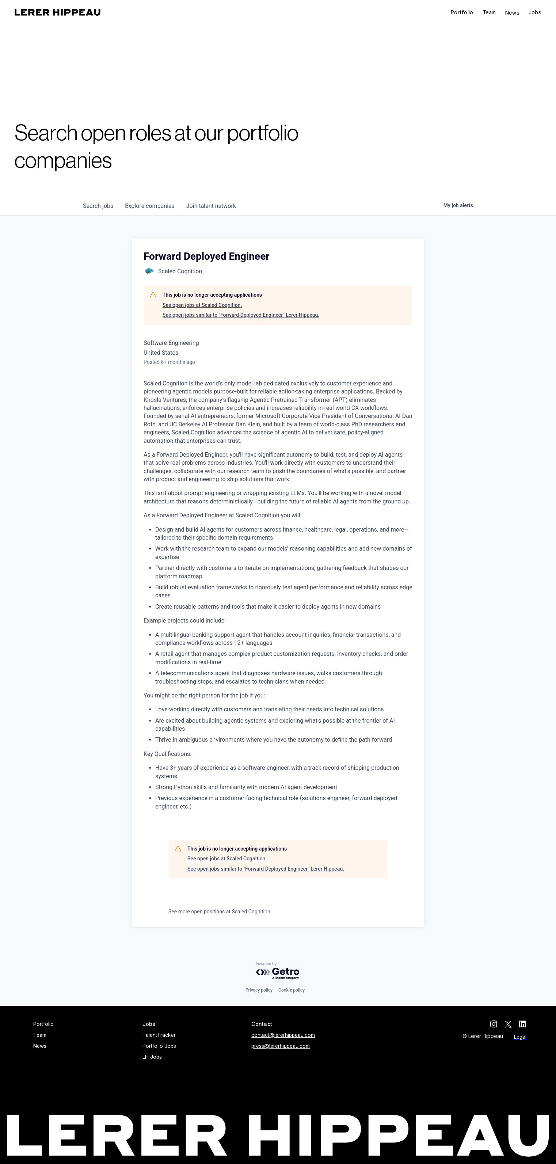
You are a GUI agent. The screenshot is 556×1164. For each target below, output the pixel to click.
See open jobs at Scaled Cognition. (202, 305)
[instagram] (493, 1024)
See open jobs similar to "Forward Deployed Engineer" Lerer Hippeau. (241, 315)
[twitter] (508, 1024)
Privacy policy (259, 990)
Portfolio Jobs (159, 1046)
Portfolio (462, 12)
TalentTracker (159, 1035)
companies (149, 205)
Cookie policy (291, 990)
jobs (98, 205)
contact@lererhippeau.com (283, 1035)
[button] (535, 12)
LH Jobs (152, 1057)
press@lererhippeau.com (280, 1046)
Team (489, 12)
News (512, 12)
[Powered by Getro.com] (278, 971)
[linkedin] (522, 1024)
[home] (57, 12)
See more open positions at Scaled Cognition (219, 911)
